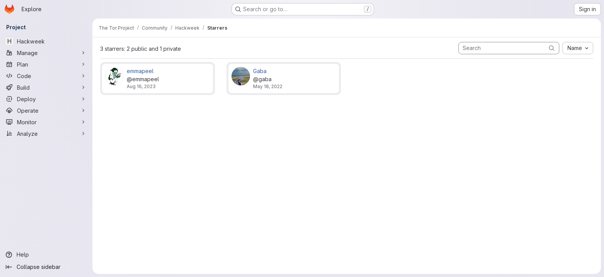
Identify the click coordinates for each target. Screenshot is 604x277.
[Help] (46, 254)
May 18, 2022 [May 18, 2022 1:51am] (267, 86)
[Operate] (46, 110)
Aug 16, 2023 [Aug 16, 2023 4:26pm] (141, 86)
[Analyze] (46, 133)
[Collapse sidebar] (46, 267)
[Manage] (46, 52)
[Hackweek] (46, 41)
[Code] (46, 75)
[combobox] (577, 48)
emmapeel (140, 71)
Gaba (260, 71)
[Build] (46, 87)
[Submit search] (551, 47)
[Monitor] (46, 122)
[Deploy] (46, 98)
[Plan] (46, 64)
